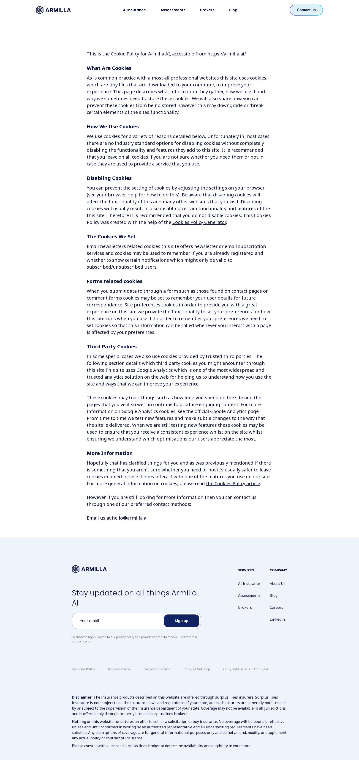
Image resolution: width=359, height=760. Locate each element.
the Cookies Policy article (233, 483)
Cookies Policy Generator (199, 222)
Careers (276, 607)
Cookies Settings (196, 669)
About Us (278, 583)
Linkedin (277, 619)
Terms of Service (157, 669)
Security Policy (83, 669)
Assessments (172, 10)
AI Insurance (134, 10)
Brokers (207, 10)
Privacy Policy (119, 669)
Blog (233, 10)
